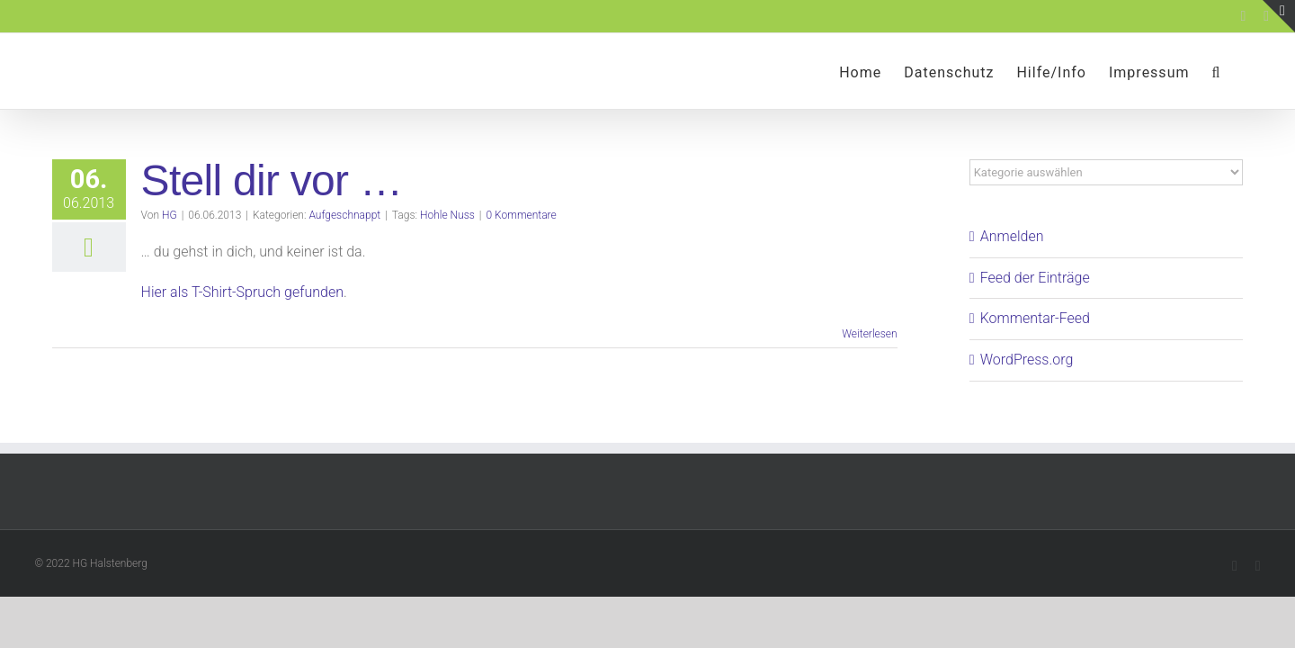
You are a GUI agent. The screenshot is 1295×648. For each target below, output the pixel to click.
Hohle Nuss (447, 215)
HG (169, 215)
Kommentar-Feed (1035, 318)
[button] (1238, 71)
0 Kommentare (522, 215)
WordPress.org (1027, 359)
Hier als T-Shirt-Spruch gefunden (242, 292)
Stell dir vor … (272, 180)
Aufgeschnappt (344, 215)
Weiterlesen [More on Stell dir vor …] (869, 334)
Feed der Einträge (1035, 277)
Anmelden (1012, 236)
